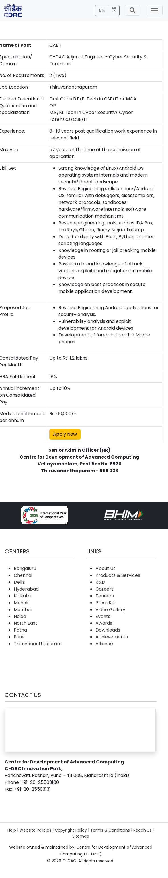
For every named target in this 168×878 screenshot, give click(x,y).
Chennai (23, 575)
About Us (105, 568)
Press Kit (104, 602)
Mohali (21, 602)
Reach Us (142, 830)
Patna (20, 630)
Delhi (19, 582)
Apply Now (65, 434)
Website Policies (35, 830)
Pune (19, 637)
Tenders (104, 596)
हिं (114, 10)
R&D (100, 582)
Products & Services (117, 575)
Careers (104, 589)
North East (25, 623)
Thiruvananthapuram (38, 643)
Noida (20, 616)
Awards (103, 623)
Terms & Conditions (110, 830)
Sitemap (80, 836)
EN (102, 10)
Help (11, 830)
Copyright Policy (71, 830)
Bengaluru (25, 568)
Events (102, 616)
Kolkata (22, 596)
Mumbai (23, 609)
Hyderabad (26, 589)
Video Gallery (110, 609)
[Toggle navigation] (155, 10)
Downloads (107, 630)
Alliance (104, 643)
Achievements (111, 637)
